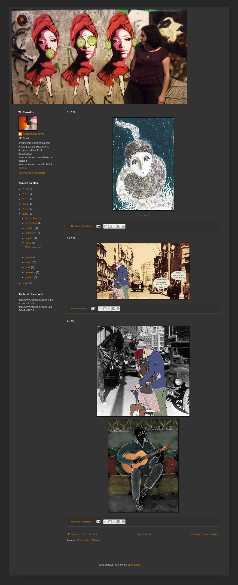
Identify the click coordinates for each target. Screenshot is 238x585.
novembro (31, 223)
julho (28, 243)
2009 (25, 213)
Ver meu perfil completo (31, 172)
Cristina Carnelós (33, 133)
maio (28, 262)
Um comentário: (79, 308)
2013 (25, 194)
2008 (25, 283)
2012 (25, 199)
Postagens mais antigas (204, 534)
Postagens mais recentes (82, 534)
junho (28, 257)
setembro (31, 233)
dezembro (31, 218)
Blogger (135, 564)
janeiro (29, 277)
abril (28, 267)
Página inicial (144, 534)
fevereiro (30, 272)
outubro (30, 228)
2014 (25, 189)
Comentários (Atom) (88, 540)
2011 (25, 203)
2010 (25, 209)
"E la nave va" (32, 247)
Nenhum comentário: (82, 226)
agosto (29, 238)
